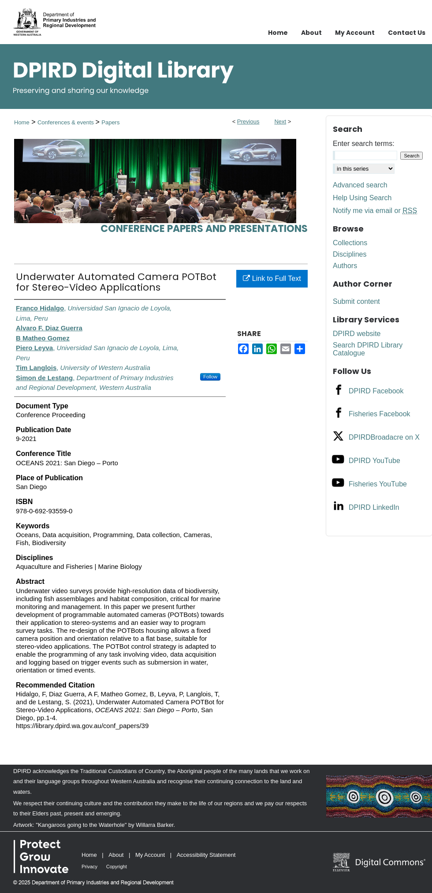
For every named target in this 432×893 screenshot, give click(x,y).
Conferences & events (66, 122)
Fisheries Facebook (379, 414)
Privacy (89, 866)
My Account (150, 855)
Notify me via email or (375, 211)
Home (22, 122)
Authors (345, 265)
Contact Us (406, 32)
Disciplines (349, 254)
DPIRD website (356, 333)
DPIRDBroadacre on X (384, 437)
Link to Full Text (272, 278)
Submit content (356, 301)
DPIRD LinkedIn (374, 507)
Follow (210, 376)
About (115, 855)
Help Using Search (362, 198)
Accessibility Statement (206, 855)
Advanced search (360, 185)
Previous (248, 121)
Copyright (116, 866)
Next (280, 121)
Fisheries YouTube (378, 484)
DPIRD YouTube (374, 460)
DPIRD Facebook (376, 391)
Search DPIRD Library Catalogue (367, 349)
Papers (110, 122)
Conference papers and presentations (204, 228)
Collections (350, 243)
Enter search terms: (364, 143)
